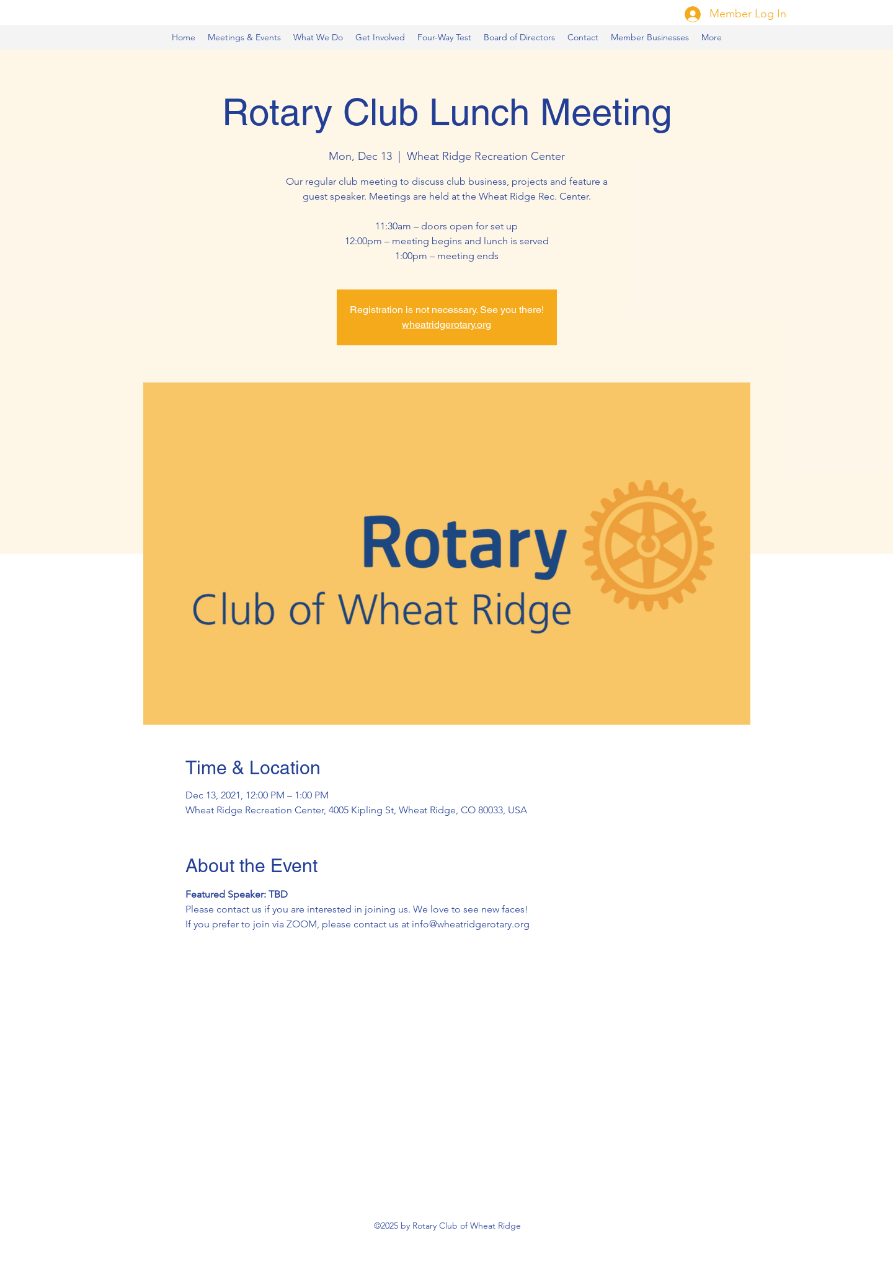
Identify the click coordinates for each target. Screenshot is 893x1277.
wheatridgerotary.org (446, 324)
